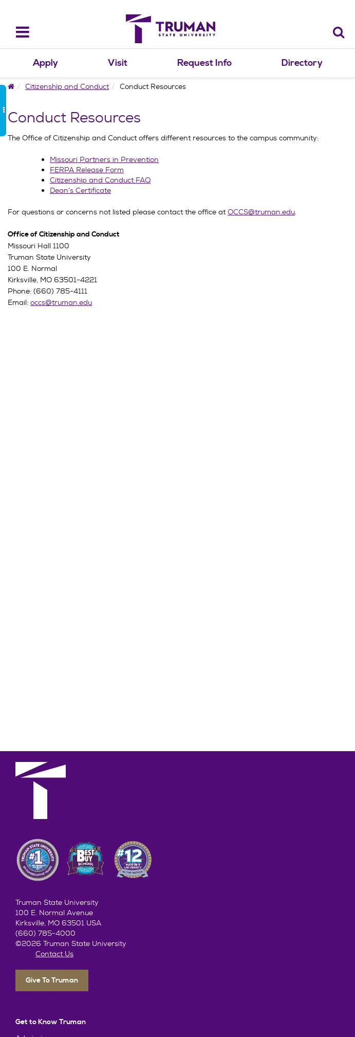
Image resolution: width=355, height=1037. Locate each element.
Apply (45, 63)
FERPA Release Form (87, 169)
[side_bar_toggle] (3, 110)
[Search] (339, 32)
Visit (117, 63)
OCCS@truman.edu (261, 211)
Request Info (204, 63)
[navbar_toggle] (16, 32)
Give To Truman (52, 980)
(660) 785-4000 (45, 933)
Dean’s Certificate (80, 190)
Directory (302, 63)
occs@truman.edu (61, 302)
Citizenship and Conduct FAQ (100, 180)
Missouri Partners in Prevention (104, 159)
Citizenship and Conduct (67, 86)
